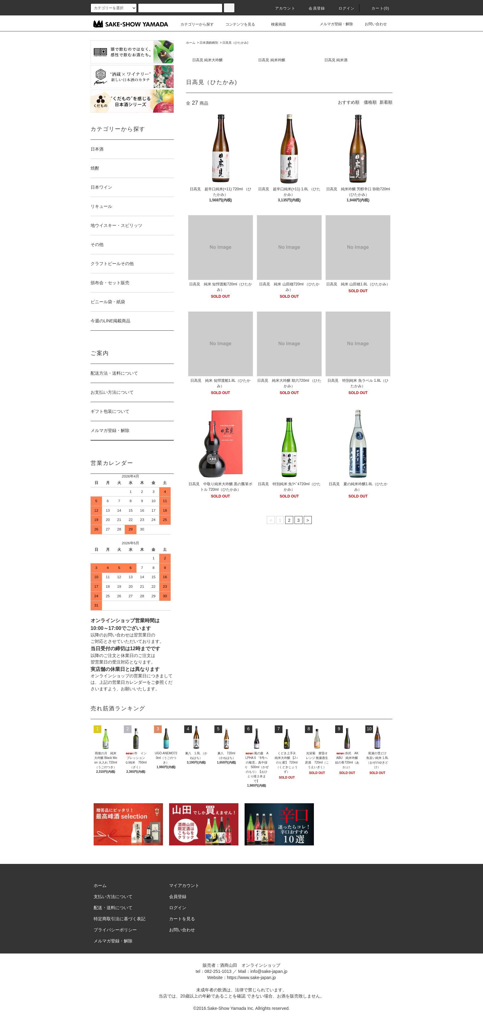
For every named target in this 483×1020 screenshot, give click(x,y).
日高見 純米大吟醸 (207, 60)
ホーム (190, 42)
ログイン (343, 8)
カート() (376, 8)
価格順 (370, 102)
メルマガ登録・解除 (332, 24)
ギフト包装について (110, 411)
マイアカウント (184, 885)
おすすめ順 (348, 102)
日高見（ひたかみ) (235, 42)
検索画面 (275, 24)
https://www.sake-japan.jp (251, 977)
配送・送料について (113, 907)
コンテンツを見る (236, 24)
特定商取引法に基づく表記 (119, 918)
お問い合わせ (372, 24)
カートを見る (182, 918)
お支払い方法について (112, 392)
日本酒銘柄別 (209, 42)
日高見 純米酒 (335, 60)
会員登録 (313, 8)
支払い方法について (113, 896)
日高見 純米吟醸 (271, 60)
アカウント (281, 8)
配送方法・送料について (114, 373)
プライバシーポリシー (115, 929)
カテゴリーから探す (193, 24)
